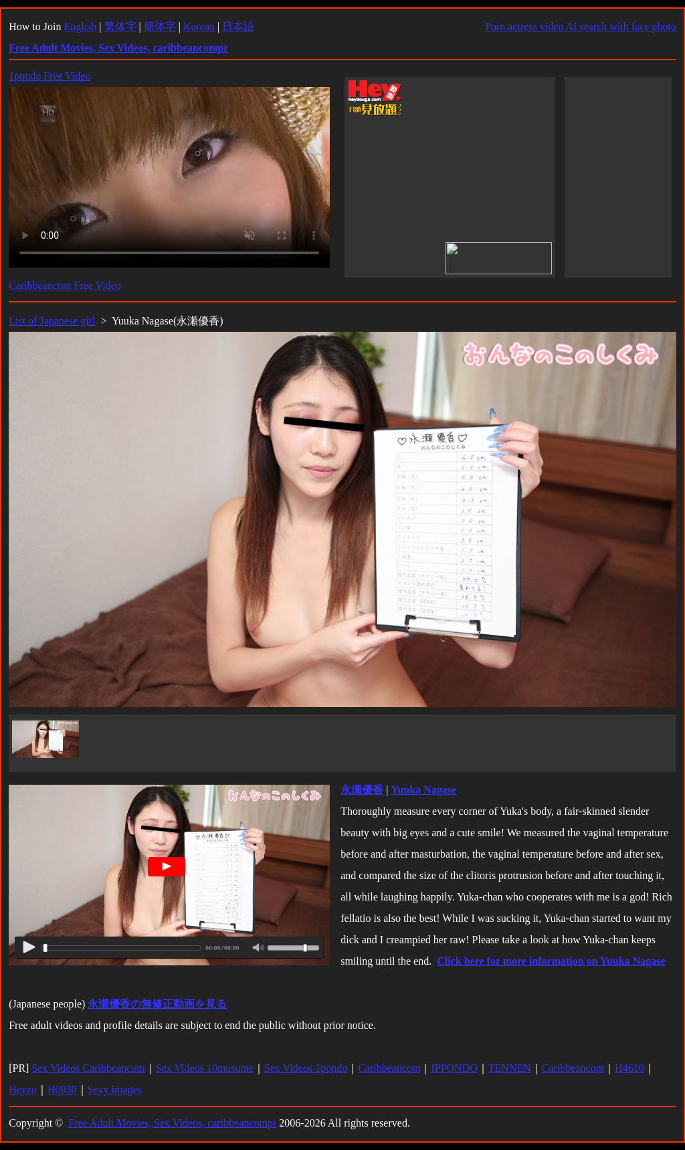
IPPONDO (454, 1068)
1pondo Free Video (49, 76)
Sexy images (115, 1089)
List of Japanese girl (52, 320)
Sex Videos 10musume (205, 1068)
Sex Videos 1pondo (305, 1068)
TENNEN (509, 1068)
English (80, 26)
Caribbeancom (389, 1068)
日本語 (238, 26)
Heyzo (23, 1089)
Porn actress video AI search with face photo (580, 26)
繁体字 (120, 26)
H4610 (629, 1068)
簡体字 (160, 26)
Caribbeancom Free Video (65, 285)
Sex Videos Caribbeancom (87, 1068)
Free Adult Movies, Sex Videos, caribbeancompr (172, 1123)
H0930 (62, 1089)
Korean (199, 26)
